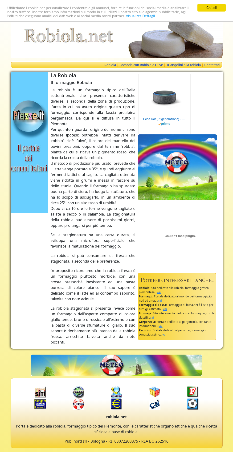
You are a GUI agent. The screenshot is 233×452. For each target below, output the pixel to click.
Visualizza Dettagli (140, 15)
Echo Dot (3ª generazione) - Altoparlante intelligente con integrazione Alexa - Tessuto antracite (164, 119)
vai (159, 292)
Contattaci (212, 65)
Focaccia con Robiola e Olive (141, 65)
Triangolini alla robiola (183, 65)
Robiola (110, 65)
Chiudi (211, 7)
